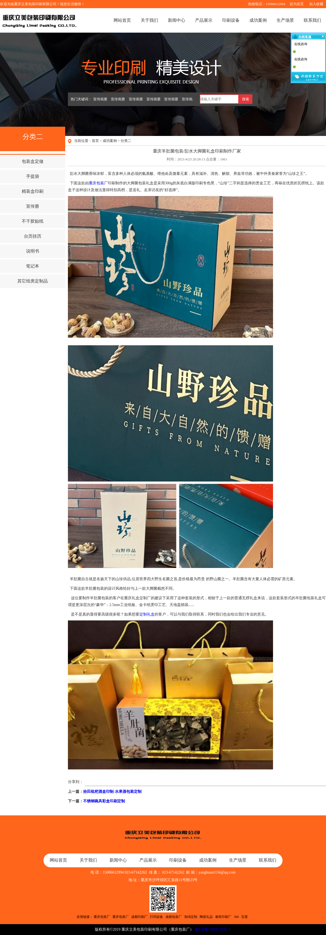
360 (236, 917)
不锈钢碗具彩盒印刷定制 (104, 801)
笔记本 (32, 266)
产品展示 (203, 20)
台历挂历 (32, 236)
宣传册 (32, 206)
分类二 (126, 141)
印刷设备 (231, 20)
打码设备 (156, 917)
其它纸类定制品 (32, 281)
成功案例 (258, 20)
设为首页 (297, 4)
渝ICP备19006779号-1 (212, 929)
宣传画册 (100, 99)
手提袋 (32, 176)
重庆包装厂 (98, 183)
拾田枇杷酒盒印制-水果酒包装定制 (112, 792)
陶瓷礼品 (206, 917)
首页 (95, 141)
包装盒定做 (32, 161)
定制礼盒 (147, 614)
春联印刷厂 (223, 917)
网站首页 (122, 20)
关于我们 (149, 20)
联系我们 (312, 20)
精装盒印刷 (32, 191)
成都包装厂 (173, 917)
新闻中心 (176, 20)
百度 (244, 917)
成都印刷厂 (139, 917)
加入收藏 (316, 4)
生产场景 (285, 20)
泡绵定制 (190, 917)
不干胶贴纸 (32, 221)
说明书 (32, 251)
